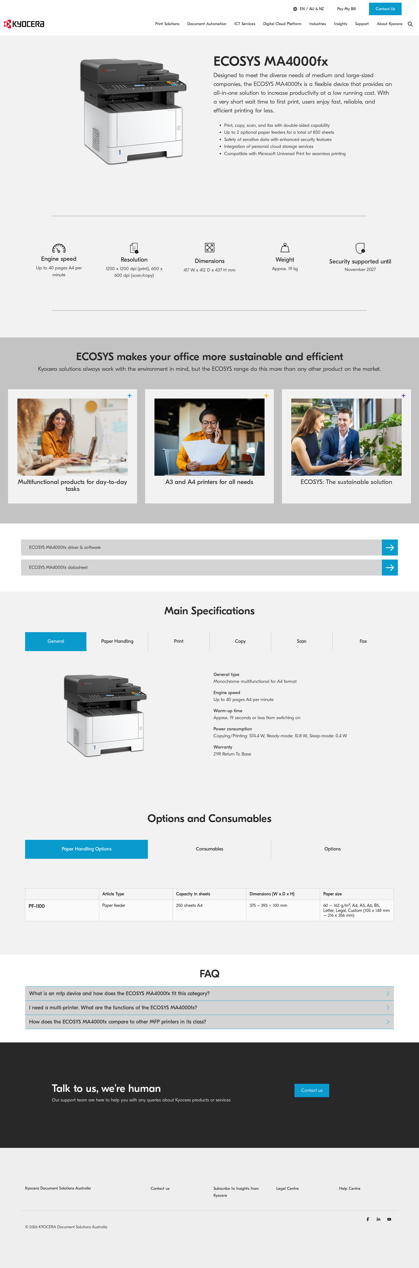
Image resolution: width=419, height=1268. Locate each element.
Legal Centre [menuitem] (287, 1188)
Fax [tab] (363, 641)
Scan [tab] (302, 641)
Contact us (312, 1090)
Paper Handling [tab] (117, 641)
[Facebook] (368, 1219)
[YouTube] (389, 1219)
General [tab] (56, 641)
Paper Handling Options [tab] (86, 849)
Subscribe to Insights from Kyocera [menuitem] (237, 1192)
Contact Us (385, 8)
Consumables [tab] (209, 849)
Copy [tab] (240, 641)
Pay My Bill (346, 9)
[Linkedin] (379, 1219)
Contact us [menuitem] (160, 1188)
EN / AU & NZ (308, 9)
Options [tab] (332, 849)
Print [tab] (179, 641)
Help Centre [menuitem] (349, 1188)
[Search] (410, 24)
